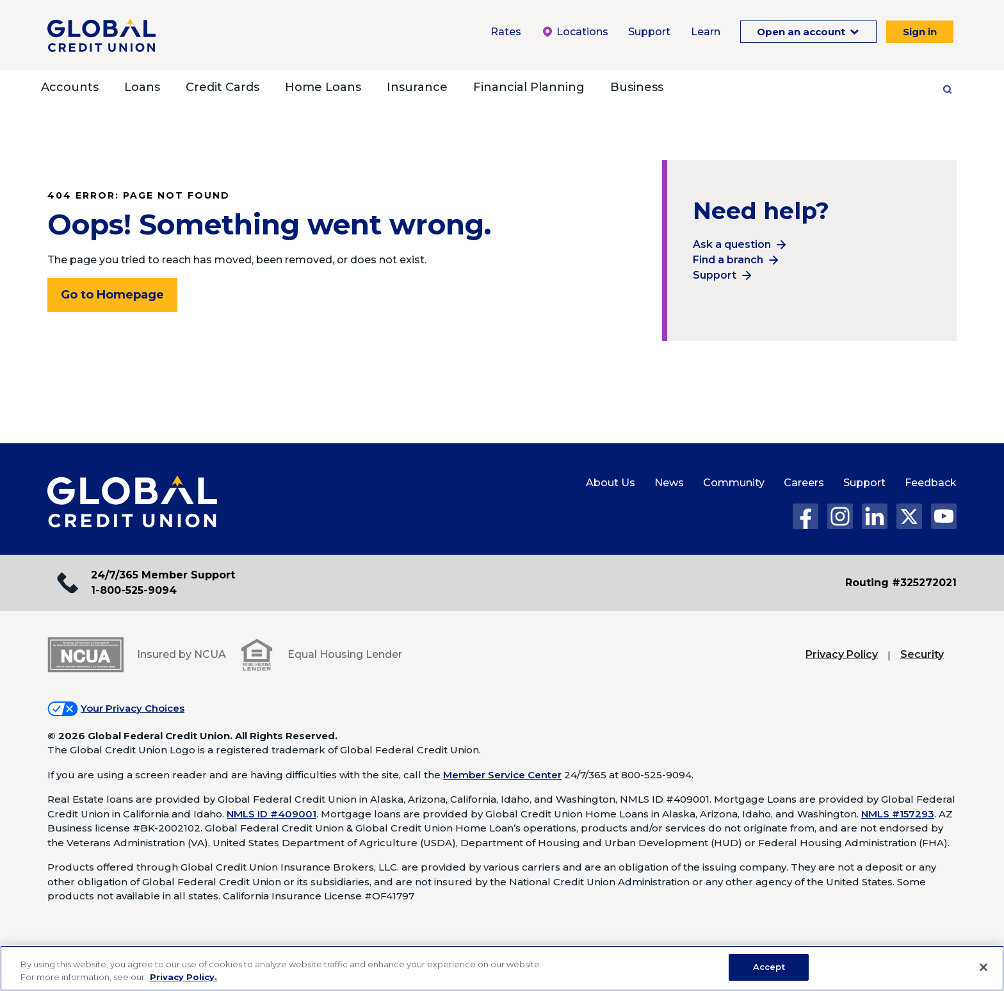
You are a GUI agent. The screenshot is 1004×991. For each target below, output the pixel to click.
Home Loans (323, 87)
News (669, 483)
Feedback (931, 483)
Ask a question (732, 244)
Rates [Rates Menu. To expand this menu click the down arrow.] (505, 32)
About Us (610, 483)
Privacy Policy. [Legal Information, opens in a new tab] (183, 977)
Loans (142, 87)
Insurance (417, 87)
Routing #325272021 (901, 583)
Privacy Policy (842, 654)
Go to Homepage (112, 295)
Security (922, 654)
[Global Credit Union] (101, 35)
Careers (804, 483)
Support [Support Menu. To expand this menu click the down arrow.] (649, 32)
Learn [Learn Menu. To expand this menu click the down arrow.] (705, 32)
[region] (502, 968)
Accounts (70, 87)
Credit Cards (222, 87)
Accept (769, 967)
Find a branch (728, 260)
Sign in (920, 32)
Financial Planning (529, 87)
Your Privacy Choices (132, 708)
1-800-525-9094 (134, 590)
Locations (574, 32)
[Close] (983, 967)
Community (734, 483)
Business (636, 87)
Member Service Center (502, 775)
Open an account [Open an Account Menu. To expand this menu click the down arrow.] (802, 32)
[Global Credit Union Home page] (132, 502)
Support (714, 275)
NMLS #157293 (897, 814)
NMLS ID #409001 (271, 814)
